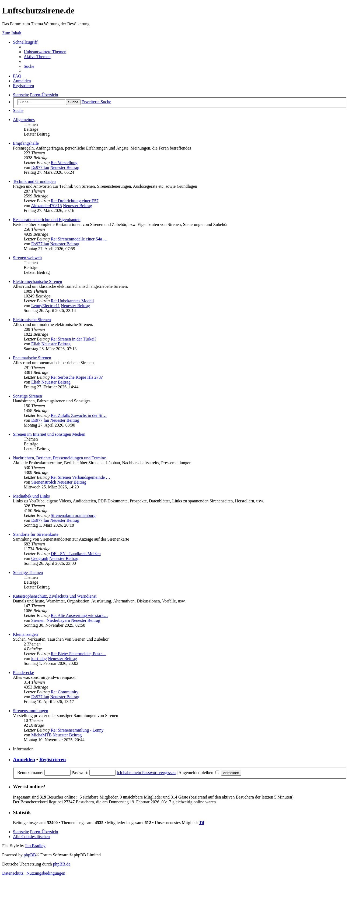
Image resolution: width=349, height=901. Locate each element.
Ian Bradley (35, 845)
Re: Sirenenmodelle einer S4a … (79, 239)
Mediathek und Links (31, 496)
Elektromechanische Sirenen (37, 281)
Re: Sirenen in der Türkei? (73, 339)
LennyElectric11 (45, 305)
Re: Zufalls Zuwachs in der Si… (79, 415)
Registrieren (52, 759)
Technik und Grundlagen (34, 181)
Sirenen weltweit (27, 258)
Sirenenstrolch (43, 482)
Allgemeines (24, 119)
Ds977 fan (40, 167)
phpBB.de (61, 864)
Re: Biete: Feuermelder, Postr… (78, 653)
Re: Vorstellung (64, 162)
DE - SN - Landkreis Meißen (75, 553)
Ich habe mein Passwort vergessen (146, 772)
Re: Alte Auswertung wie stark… (79, 615)
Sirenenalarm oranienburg (73, 515)
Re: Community (64, 692)
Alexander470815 (46, 205)
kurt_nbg (39, 658)
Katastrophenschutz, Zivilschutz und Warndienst (54, 596)
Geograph (39, 558)
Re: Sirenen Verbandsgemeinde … (80, 477)
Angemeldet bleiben (199, 772)
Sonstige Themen (28, 572)
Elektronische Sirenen (32, 319)
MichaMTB (41, 735)
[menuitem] (45, 51)
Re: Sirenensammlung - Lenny (77, 730)
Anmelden (24, 759)
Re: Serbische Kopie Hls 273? (77, 377)
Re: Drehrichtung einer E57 (74, 200)
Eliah (35, 344)
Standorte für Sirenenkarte (35, 534)
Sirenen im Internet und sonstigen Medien (49, 434)
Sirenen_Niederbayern (50, 620)
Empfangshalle (26, 143)
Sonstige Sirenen (27, 396)
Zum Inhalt (12, 33)
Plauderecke (23, 672)
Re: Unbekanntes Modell (72, 301)
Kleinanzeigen (25, 634)
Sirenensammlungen (30, 710)
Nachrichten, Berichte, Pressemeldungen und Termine (59, 458)
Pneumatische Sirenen (32, 358)
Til (201, 822)
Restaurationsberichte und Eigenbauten (47, 219)
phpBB (30, 855)
